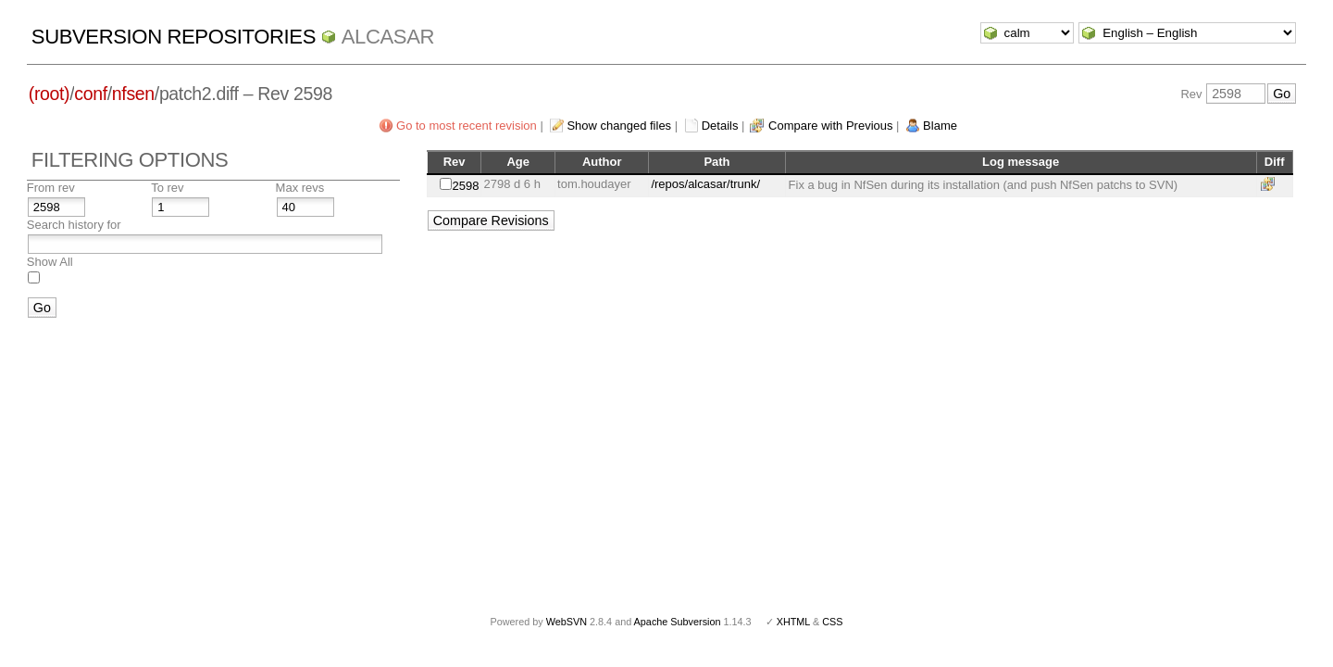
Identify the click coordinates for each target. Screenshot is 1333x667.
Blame (940, 125)
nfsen (133, 93)
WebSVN (566, 621)
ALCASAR (388, 36)
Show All (50, 262)
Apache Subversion (677, 621)
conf (90, 93)
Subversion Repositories (173, 36)
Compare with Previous (830, 125)
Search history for (74, 225)
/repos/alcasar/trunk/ (705, 184)
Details (720, 125)
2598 (466, 186)
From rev (51, 188)
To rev (167, 188)
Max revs (300, 188)
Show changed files (619, 125)
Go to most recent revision (466, 125)
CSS (832, 621)
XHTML (793, 621)
